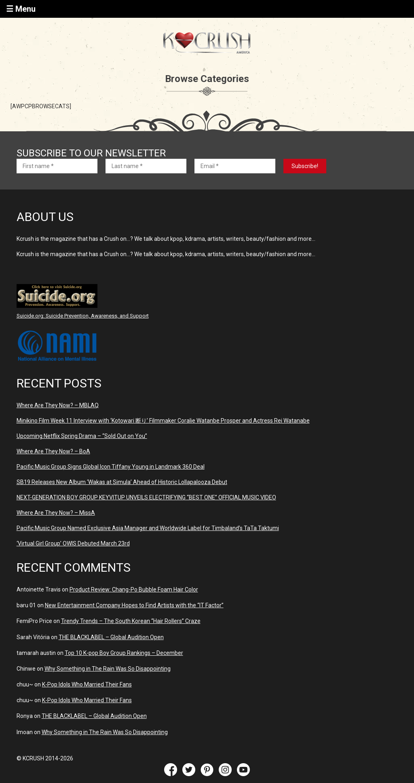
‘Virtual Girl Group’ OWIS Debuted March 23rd (73, 543)
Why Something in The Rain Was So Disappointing (107, 668)
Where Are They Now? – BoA (53, 451)
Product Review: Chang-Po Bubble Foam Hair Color (134, 589)
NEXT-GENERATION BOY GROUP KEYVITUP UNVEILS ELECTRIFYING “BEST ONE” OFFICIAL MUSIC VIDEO (146, 497)
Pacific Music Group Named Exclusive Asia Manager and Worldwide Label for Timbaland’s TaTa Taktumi (148, 528)
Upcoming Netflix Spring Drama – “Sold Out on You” (82, 436)
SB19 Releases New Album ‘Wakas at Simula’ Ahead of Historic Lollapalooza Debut (122, 482)
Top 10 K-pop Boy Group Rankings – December (124, 653)
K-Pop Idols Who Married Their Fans (87, 684)
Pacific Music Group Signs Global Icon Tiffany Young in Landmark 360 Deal (111, 466)
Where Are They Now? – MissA (56, 512)
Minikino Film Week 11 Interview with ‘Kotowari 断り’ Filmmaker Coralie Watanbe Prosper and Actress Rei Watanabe (163, 420)
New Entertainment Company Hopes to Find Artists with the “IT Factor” (134, 605)
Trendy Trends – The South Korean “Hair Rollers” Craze (131, 621)
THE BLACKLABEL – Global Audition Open (111, 637)
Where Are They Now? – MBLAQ (58, 405)
